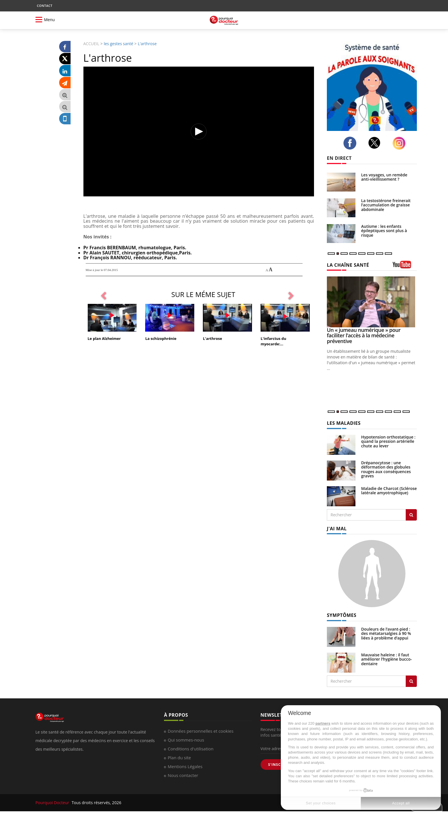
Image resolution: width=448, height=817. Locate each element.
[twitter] (376, 143)
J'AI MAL (337, 528)
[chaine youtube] (405, 266)
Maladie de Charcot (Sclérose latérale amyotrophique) (389, 490)
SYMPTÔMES (341, 615)
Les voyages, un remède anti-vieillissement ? (384, 177)
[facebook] (351, 143)
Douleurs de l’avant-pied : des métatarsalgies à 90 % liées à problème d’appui (386, 633)
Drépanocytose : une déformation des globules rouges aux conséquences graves (386, 469)
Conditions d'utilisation (190, 749)
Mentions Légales (185, 766)
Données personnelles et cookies (200, 731)
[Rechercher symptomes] (411, 681)
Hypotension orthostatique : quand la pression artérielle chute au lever (388, 441)
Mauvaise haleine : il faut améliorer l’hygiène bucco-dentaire (386, 659)
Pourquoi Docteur (52, 802)
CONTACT (44, 5)
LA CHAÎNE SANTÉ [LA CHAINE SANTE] (348, 265)
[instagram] (401, 143)
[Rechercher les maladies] (411, 515)
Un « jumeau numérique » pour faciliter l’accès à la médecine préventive (364, 335)
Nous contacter (183, 775)
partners (322, 723)
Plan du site (179, 757)
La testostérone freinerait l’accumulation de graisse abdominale (386, 205)
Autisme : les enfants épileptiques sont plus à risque (384, 231)
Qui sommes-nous (186, 740)
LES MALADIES (344, 423)
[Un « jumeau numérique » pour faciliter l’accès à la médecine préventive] (372, 301)
